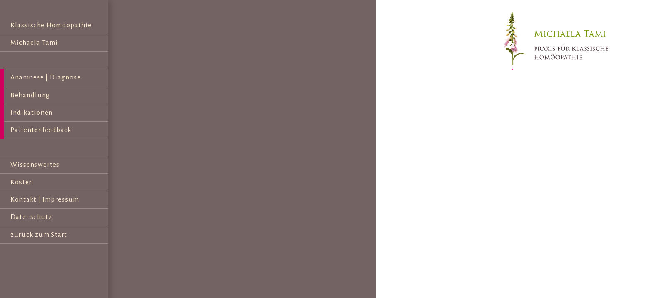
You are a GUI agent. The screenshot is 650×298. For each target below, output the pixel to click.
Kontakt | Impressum (44, 199)
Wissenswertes (35, 164)
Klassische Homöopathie (51, 25)
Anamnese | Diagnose (45, 77)
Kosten (21, 182)
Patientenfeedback (40, 130)
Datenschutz (31, 217)
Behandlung (30, 95)
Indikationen (31, 112)
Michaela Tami (34, 42)
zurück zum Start (38, 234)
